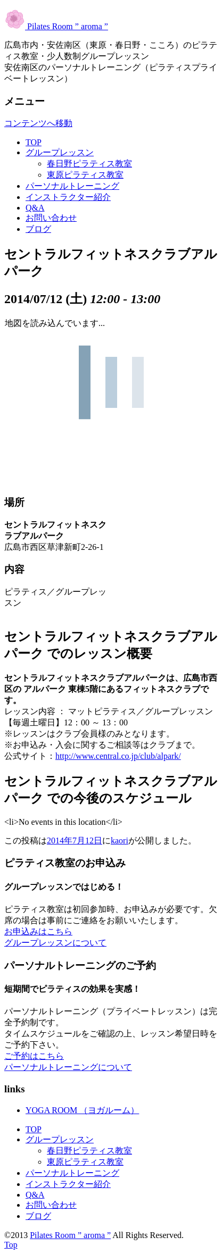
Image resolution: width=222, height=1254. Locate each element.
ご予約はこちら (34, 1055)
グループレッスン (60, 152)
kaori (119, 840)
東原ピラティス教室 (85, 174)
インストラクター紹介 (68, 197)
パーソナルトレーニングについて (68, 1067)
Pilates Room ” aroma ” (56, 26)
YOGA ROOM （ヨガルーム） (82, 1110)
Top (11, 1244)
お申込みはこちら (38, 931)
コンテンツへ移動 (38, 123)
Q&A (35, 207)
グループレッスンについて (55, 942)
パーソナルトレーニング (72, 185)
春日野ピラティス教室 (89, 163)
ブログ (38, 228)
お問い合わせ (51, 217)
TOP (34, 142)
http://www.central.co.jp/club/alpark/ (118, 755)
